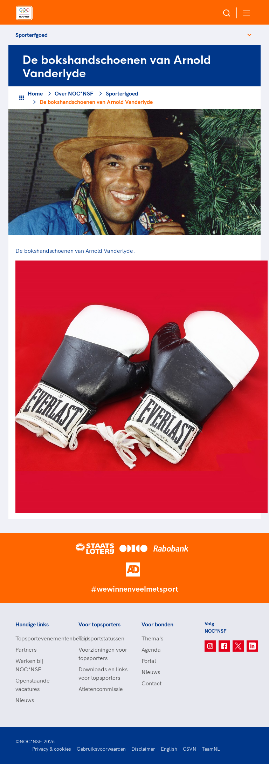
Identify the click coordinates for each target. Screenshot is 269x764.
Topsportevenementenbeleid (39, 638)
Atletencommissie (100, 688)
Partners (25, 649)
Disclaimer (143, 749)
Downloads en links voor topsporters (102, 673)
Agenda (151, 649)
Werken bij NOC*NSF (29, 665)
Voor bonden (157, 624)
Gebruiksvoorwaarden (101, 749)
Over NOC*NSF (74, 93)
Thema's (152, 638)
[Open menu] (245, 13)
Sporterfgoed (31, 34)
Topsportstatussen (101, 638)
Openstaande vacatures (32, 684)
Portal (149, 660)
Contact (151, 683)
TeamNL (211, 749)
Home (35, 93)
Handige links (32, 624)
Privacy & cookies (51, 749)
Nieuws (24, 700)
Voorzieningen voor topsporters (102, 653)
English (169, 749)
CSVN (189, 749)
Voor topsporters (99, 624)
